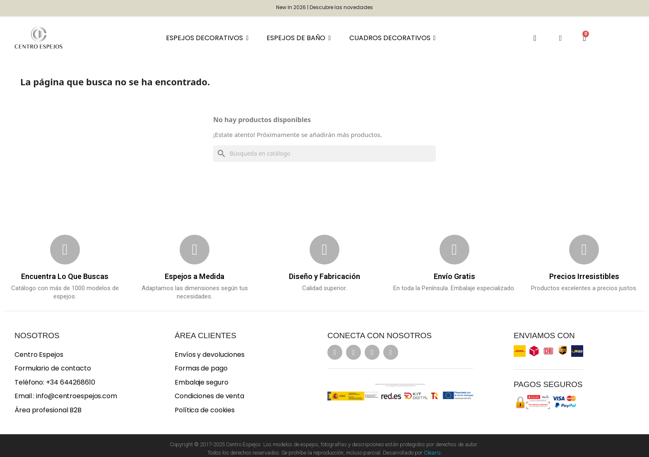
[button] (535, 38)
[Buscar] (324, 153)
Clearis (432, 453)
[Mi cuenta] (560, 38)
